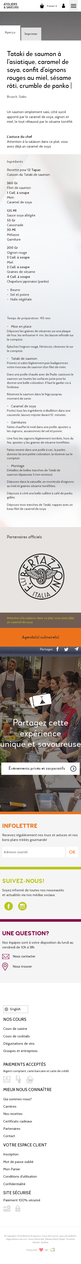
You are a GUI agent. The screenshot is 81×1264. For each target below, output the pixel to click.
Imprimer (31, 34)
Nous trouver (17, 967)
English (13, 1009)
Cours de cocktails (16, 1036)
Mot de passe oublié (18, 1162)
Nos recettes (12, 1114)
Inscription (11, 1154)
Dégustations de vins (19, 1043)
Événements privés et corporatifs (43, 769)
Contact (9, 1136)
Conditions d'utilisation (20, 1176)
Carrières (9, 1106)
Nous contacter (18, 956)
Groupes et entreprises (20, 1051)
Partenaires (11, 1129)
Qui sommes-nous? (17, 1099)
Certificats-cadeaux (17, 1121)
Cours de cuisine (15, 1029)
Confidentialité (14, 1184)
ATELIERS (11, 6)
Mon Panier (11, 1169)
